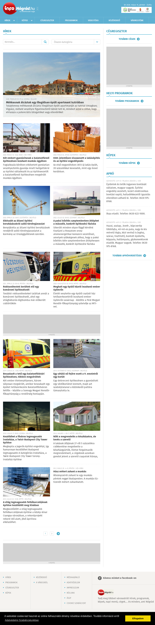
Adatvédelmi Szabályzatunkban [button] (22, 620)
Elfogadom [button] (138, 618)
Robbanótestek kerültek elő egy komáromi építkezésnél (21, 288)
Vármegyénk (137, 20)
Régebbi (58, 533)
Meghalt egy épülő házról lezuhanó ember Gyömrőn (76, 288)
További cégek (127, 39)
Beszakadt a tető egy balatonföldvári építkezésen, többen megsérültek (24, 375)
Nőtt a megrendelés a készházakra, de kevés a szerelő (74, 438)
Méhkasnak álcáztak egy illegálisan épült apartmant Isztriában (45, 102)
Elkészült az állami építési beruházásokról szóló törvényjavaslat (24, 222)
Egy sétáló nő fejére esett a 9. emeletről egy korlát (75, 375)
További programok (127, 101)
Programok (71, 20)
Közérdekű (114, 20)
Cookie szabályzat (76, 603)
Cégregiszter (47, 20)
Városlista (37, 9)
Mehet (45, 42)
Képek (25, 20)
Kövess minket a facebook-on (119, 578)
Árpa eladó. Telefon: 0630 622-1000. (125, 214)
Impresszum (73, 587)
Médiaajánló (73, 577)
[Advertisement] (51, 324)
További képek (127, 163)
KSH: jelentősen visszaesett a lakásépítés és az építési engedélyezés (76, 159)
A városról (42, 582)
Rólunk (71, 593)
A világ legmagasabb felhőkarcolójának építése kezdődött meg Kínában (25, 503)
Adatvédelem (73, 582)
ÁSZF (69, 598)
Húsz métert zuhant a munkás (69, 471)
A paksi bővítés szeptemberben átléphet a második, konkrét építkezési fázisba (76, 222)
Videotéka (93, 20)
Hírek (7, 20)
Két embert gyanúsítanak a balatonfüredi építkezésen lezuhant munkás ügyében (26, 159)
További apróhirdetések (127, 255)
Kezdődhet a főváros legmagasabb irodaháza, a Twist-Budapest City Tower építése (25, 440)
